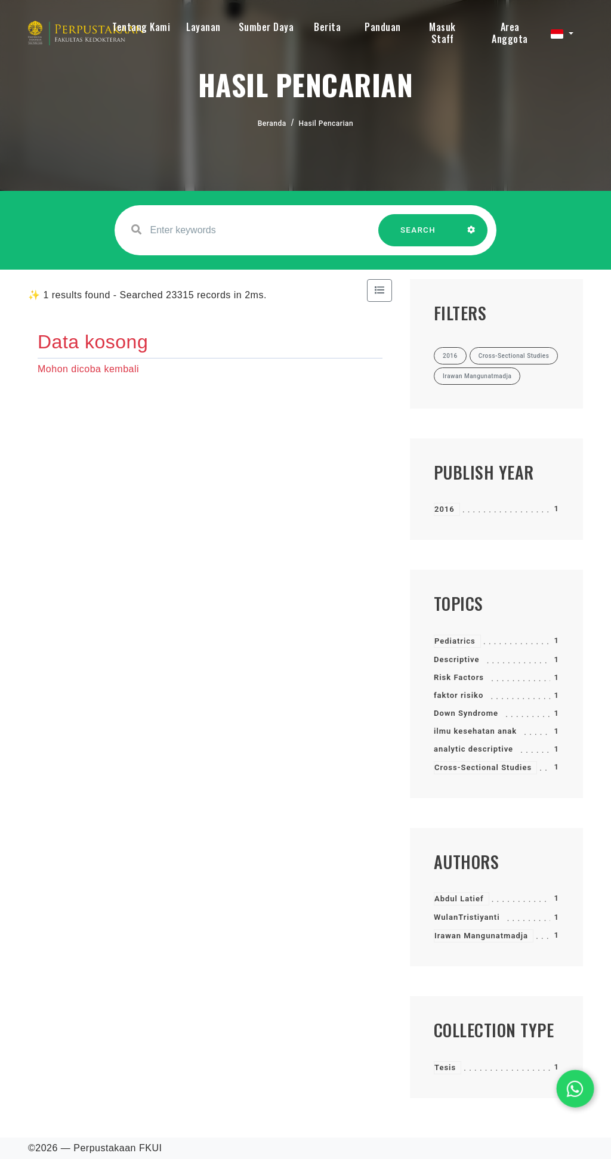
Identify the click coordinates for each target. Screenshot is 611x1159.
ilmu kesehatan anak (475, 731)
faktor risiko (458, 695)
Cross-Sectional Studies (483, 767)
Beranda (272, 123)
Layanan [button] (203, 27)
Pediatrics (455, 640)
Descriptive (456, 659)
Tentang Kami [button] (141, 27)
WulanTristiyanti (467, 917)
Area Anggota (510, 33)
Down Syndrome (466, 713)
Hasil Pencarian (326, 123)
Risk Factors (459, 677)
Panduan (383, 27)
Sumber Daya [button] (266, 27)
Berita (327, 27)
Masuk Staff (442, 33)
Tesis (445, 1067)
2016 (444, 509)
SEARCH (418, 235)
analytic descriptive (473, 748)
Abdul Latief (459, 898)
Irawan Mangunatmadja (481, 935)
